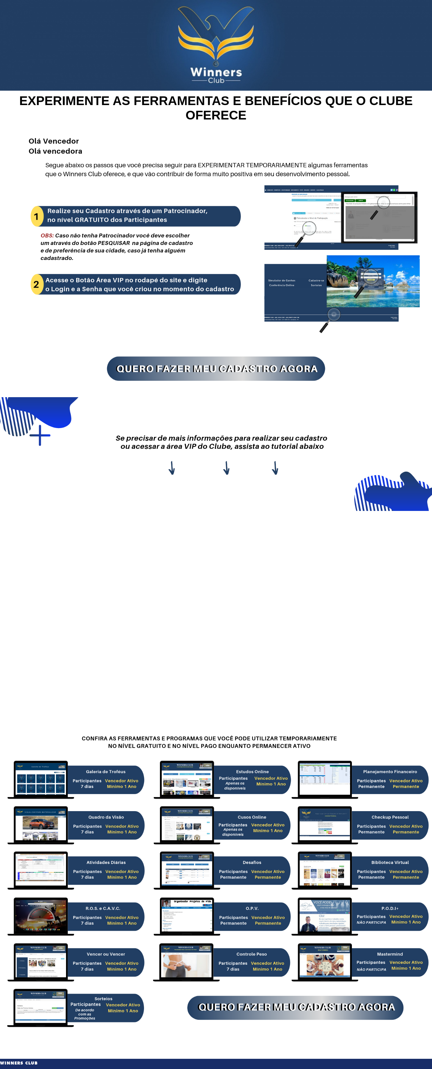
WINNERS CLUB (19, 1063)
